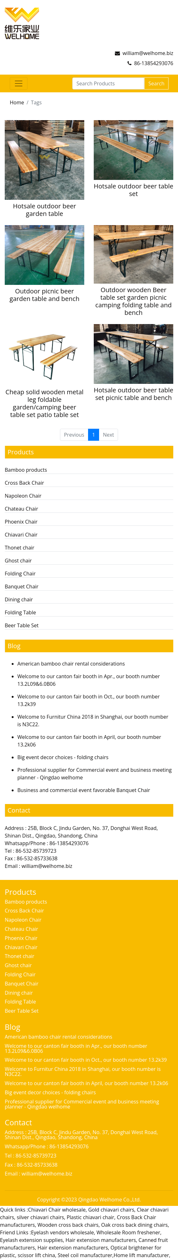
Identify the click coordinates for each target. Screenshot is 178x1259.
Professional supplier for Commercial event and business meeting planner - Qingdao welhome (82, 1104)
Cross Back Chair (24, 482)
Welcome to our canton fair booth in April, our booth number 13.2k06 (86, 1083)
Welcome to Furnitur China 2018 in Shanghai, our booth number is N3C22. (83, 1072)
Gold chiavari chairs (111, 1209)
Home (17, 102)
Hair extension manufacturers (101, 1240)
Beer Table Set (22, 625)
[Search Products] (108, 83)
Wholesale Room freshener (128, 1232)
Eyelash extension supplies (31, 1240)
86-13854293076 (153, 63)
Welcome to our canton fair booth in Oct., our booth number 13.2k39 (86, 1059)
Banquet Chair (22, 586)
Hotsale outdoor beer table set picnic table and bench (133, 394)
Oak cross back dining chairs (134, 1224)
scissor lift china (36, 1255)
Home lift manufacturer (141, 1255)
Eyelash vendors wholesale (62, 1232)
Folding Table (20, 612)
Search (156, 83)
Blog (14, 646)
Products (21, 452)
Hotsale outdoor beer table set (133, 190)
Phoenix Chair (21, 521)
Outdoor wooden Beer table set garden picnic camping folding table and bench (133, 301)
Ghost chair (18, 560)
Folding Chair (20, 573)
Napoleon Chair (23, 495)
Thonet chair (19, 547)
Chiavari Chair (21, 534)
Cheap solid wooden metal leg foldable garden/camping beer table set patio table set (44, 403)
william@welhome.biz (147, 53)
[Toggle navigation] (18, 83)
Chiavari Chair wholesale (57, 1209)
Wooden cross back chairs (68, 1224)
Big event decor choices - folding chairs (63, 757)
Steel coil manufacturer (85, 1255)
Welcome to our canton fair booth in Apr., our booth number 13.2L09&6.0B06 (76, 1048)
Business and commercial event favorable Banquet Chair (83, 790)
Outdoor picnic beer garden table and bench (44, 295)
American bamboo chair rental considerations (71, 663)
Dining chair (19, 599)
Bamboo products (26, 469)
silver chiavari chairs (40, 1217)
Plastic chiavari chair (90, 1217)
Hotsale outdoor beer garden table (44, 210)
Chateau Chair (21, 508)
